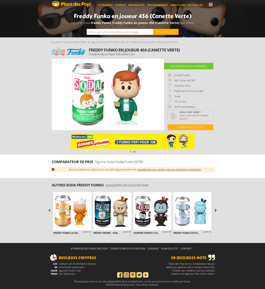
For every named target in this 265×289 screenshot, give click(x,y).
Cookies (153, 248)
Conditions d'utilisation (127, 248)
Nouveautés (138, 4)
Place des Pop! (72, 4)
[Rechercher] (166, 32)
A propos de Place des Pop (89, 248)
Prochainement (158, 4)
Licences (121, 4)
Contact (186, 248)
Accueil (55, 42)
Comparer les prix (190, 127)
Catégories (106, 4)
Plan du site (169, 248)
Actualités (196, 4)
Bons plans (179, 4)
